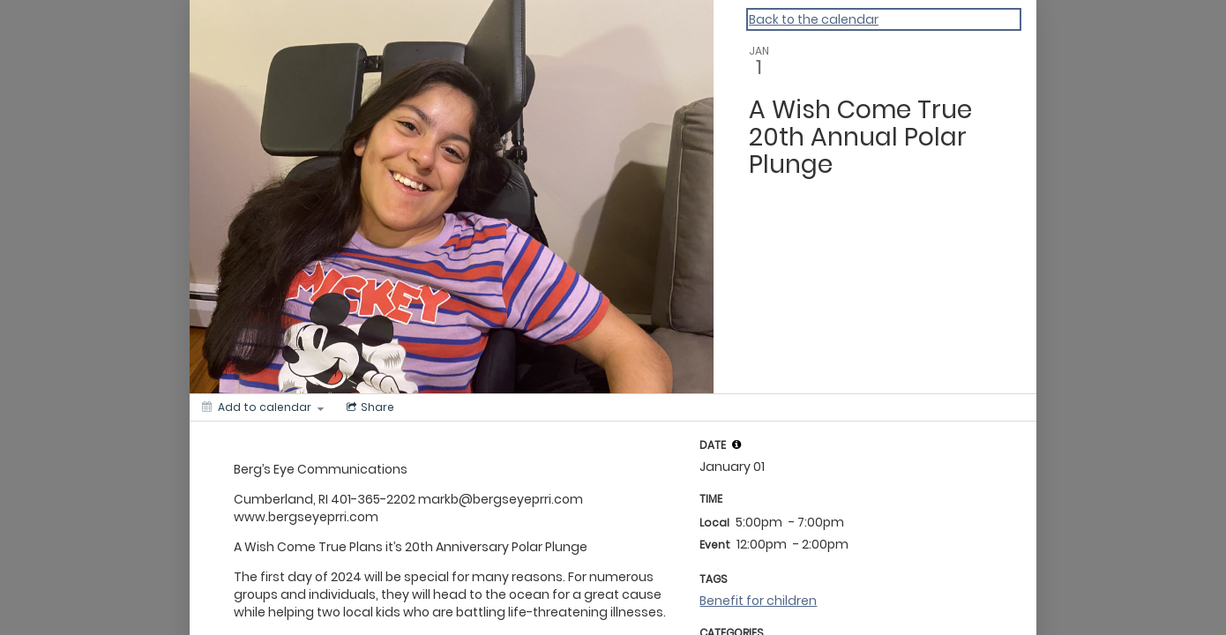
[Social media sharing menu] (368, 407)
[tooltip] (736, 444)
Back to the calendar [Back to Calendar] (813, 19)
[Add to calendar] (263, 407)
